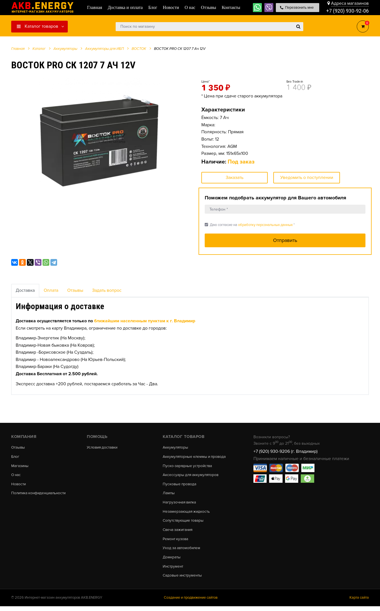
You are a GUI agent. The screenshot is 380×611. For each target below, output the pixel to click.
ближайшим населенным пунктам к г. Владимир (144, 321)
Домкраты (172, 561)
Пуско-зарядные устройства (188, 466)
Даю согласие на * (250, 224)
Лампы (169, 495)
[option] (99, 138)
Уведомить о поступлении (306, 177)
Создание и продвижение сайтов (191, 602)
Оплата (51, 290)
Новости (19, 485)
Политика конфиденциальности (40, 495)
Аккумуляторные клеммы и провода (196, 457)
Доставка (25, 290)
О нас (16, 476)
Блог (15, 457)
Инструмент (173, 570)
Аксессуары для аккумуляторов (192, 476)
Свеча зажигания (178, 532)
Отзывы (75, 290)
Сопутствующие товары (184, 523)
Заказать (234, 177)
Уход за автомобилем (182, 551)
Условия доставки (103, 447)
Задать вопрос (107, 290)
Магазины (20, 466)
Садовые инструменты (183, 580)
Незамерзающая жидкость (187, 514)
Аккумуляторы (176, 447)
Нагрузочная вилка (180, 504)
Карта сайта (359, 602)
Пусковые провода (180, 485)
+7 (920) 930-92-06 (347, 11)
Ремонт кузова (176, 542)
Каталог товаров (37, 26)
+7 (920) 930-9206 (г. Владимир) (285, 451)
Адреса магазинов (350, 3)
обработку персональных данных (265, 225)
